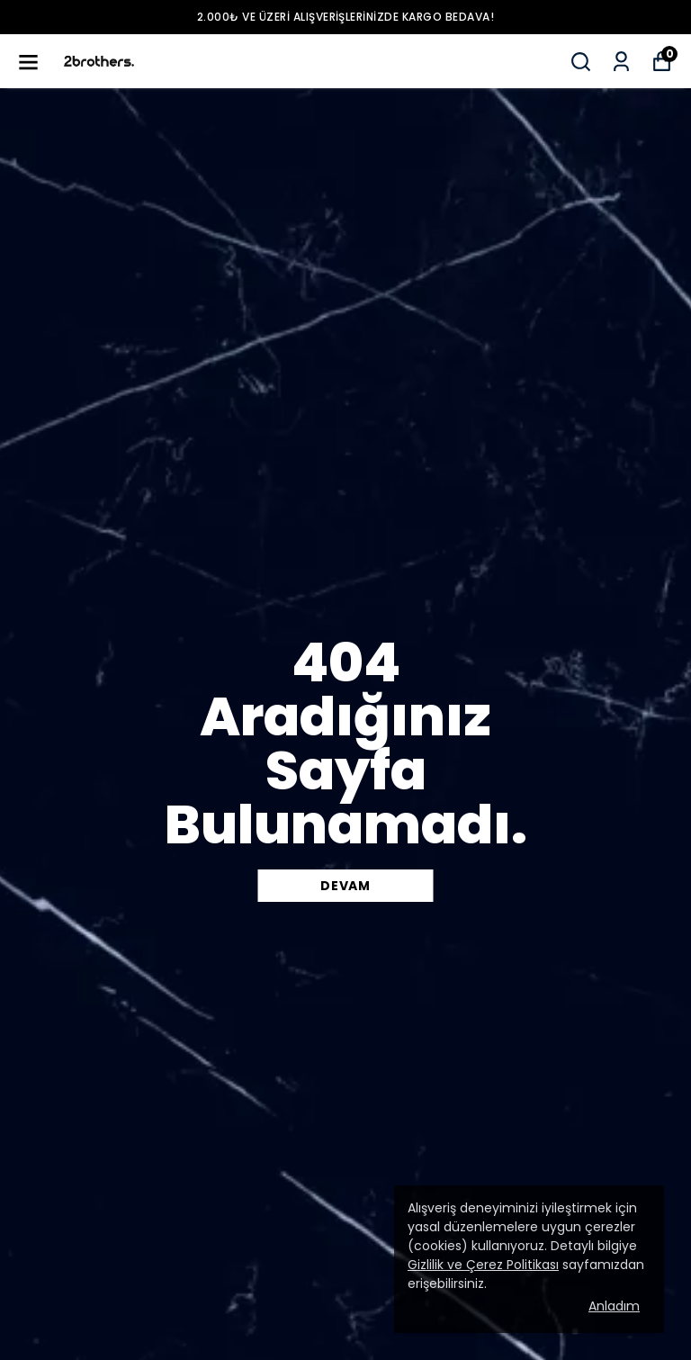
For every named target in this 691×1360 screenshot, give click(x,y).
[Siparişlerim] (621, 61)
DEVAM (345, 886)
